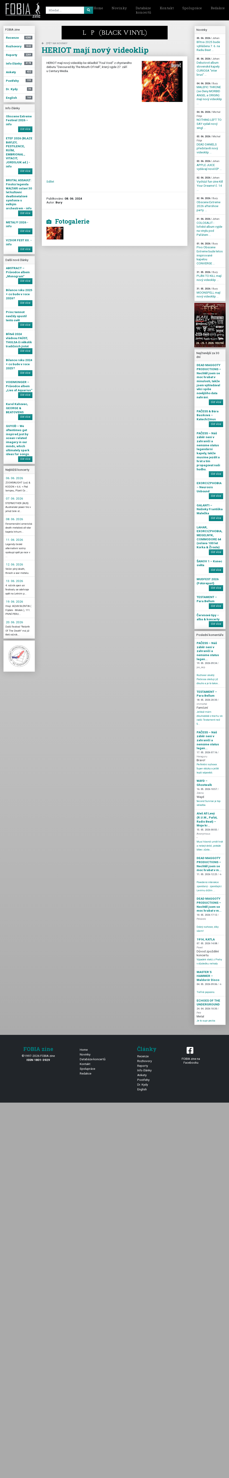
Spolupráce (192, 8)
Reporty (142, 1065)
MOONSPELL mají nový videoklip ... (208, 292)
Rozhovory (144, 1061)
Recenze (143, 1056)
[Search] (69, 10)
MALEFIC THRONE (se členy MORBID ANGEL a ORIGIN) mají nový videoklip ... (209, 93)
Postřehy (143, 1080)
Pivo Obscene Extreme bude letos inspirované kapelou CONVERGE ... (210, 253)
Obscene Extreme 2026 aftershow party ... (208, 204)
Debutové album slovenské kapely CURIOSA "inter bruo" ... (208, 66)
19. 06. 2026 (14, 601)
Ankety (142, 1075)
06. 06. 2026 (14, 478)
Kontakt (167, 8)
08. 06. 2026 (14, 519)
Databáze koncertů (143, 10)
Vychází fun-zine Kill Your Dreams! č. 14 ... (210, 183)
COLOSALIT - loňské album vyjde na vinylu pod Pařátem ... (209, 227)
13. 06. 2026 (14, 581)
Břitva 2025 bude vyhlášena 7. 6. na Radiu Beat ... (208, 44)
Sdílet (50, 181)
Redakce (85, 1073)
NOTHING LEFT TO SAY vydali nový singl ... (209, 120)
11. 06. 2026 (14, 539)
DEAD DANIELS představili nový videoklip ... (208, 144)
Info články (144, 1070)
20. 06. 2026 (14, 622)
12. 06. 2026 (14, 564)
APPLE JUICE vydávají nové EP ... (209, 165)
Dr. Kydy (142, 1084)
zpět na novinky (54, 43)
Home (98, 8)
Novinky (119, 8)
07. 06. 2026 (14, 498)
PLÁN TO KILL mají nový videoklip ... (209, 276)
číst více (25, 129)
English (142, 1089)
